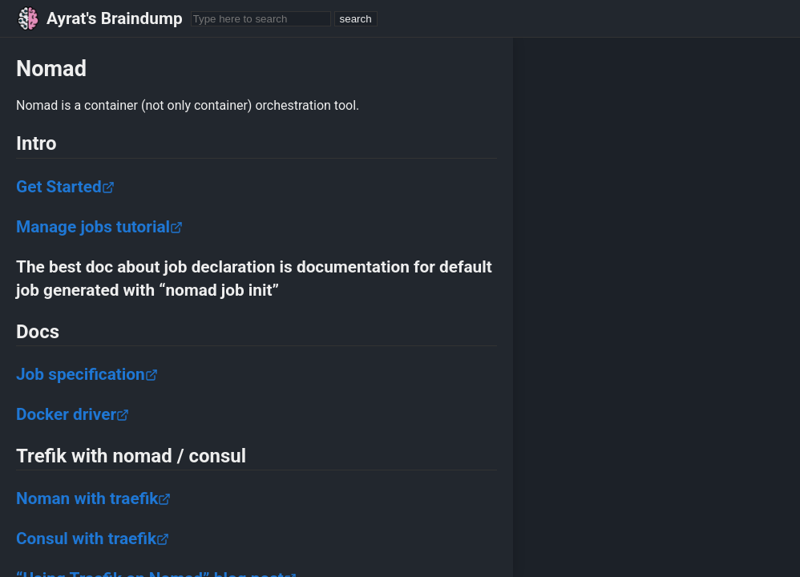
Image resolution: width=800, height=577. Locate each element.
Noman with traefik (93, 498)
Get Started (65, 186)
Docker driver (72, 414)
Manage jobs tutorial (99, 226)
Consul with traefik (92, 538)
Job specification (87, 374)
